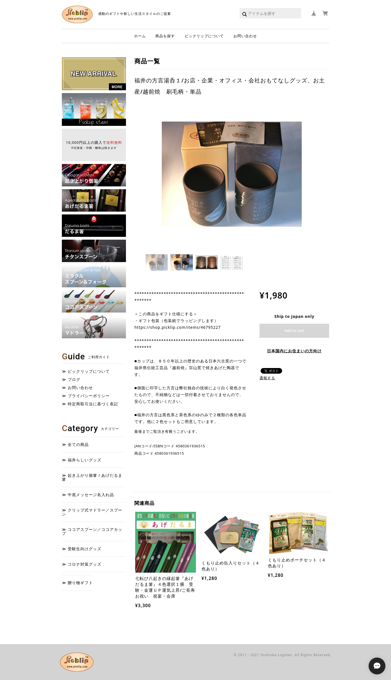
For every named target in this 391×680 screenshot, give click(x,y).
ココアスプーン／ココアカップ (92, 531)
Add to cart (294, 330)
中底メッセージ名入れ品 (91, 494)
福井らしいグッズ (84, 459)
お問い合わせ (245, 35)
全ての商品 (78, 444)
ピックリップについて (204, 35)
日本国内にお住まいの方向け (294, 350)
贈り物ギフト (80, 582)
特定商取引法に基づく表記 (93, 404)
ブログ (74, 379)
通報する (267, 377)
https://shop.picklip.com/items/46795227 (177, 327)
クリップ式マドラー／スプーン (92, 512)
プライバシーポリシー (89, 396)
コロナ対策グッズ (84, 564)
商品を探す (165, 35)
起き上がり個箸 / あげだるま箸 (92, 477)
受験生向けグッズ (84, 548)
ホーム (140, 35)
